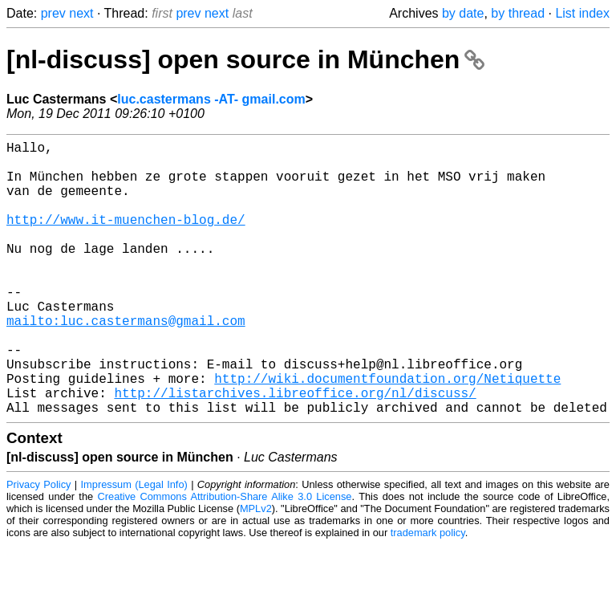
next (81, 13)
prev (53, 13)
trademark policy (428, 594)
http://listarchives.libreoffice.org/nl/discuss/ (295, 450)
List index (582, 13)
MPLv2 (256, 569)
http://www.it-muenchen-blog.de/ (125, 238)
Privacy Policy (38, 545)
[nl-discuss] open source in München (245, 59)
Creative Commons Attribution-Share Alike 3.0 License (225, 557)
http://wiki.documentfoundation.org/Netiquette (387, 432)
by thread (518, 13)
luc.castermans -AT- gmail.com (211, 99)
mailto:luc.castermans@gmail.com (125, 362)
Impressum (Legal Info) (134, 545)
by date (463, 13)
